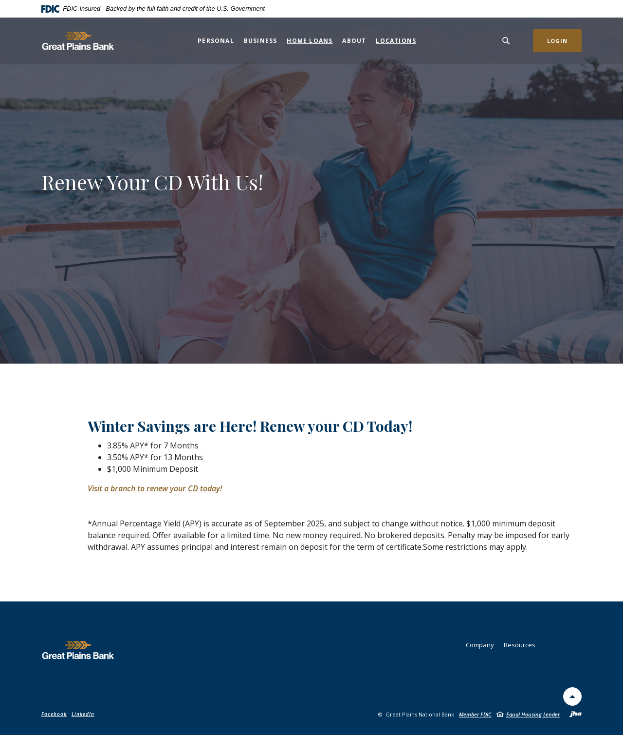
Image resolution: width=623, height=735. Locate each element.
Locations (396, 41)
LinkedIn (83, 714)
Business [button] (260, 41)
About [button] (354, 41)
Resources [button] (519, 644)
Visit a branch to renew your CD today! (155, 488)
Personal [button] (216, 41)
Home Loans (309, 41)
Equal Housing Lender (533, 714)
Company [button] (480, 644)
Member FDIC (475, 714)
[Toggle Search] (506, 41)
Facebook (54, 714)
